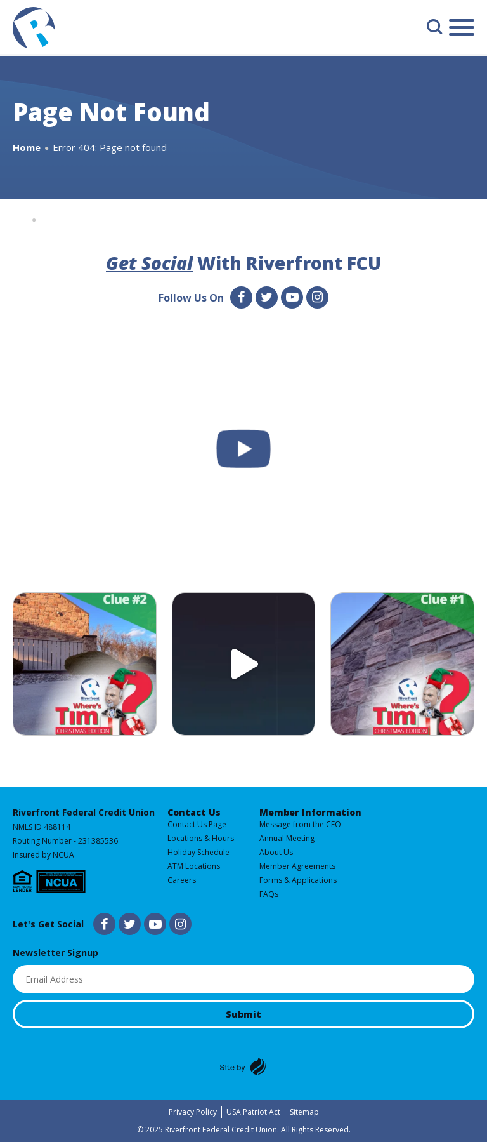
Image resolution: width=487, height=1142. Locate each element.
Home (27, 147)
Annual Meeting (287, 838)
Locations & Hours (200, 838)
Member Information (310, 812)
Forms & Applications (298, 880)
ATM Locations (193, 866)
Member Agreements (297, 866)
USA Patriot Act (253, 1111)
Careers (181, 880)
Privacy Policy (193, 1111)
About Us (276, 852)
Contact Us (194, 812)
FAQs (268, 894)
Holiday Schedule (198, 852)
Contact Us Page (196, 824)
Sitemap (304, 1111)
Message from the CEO (300, 824)
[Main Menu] (461, 29)
